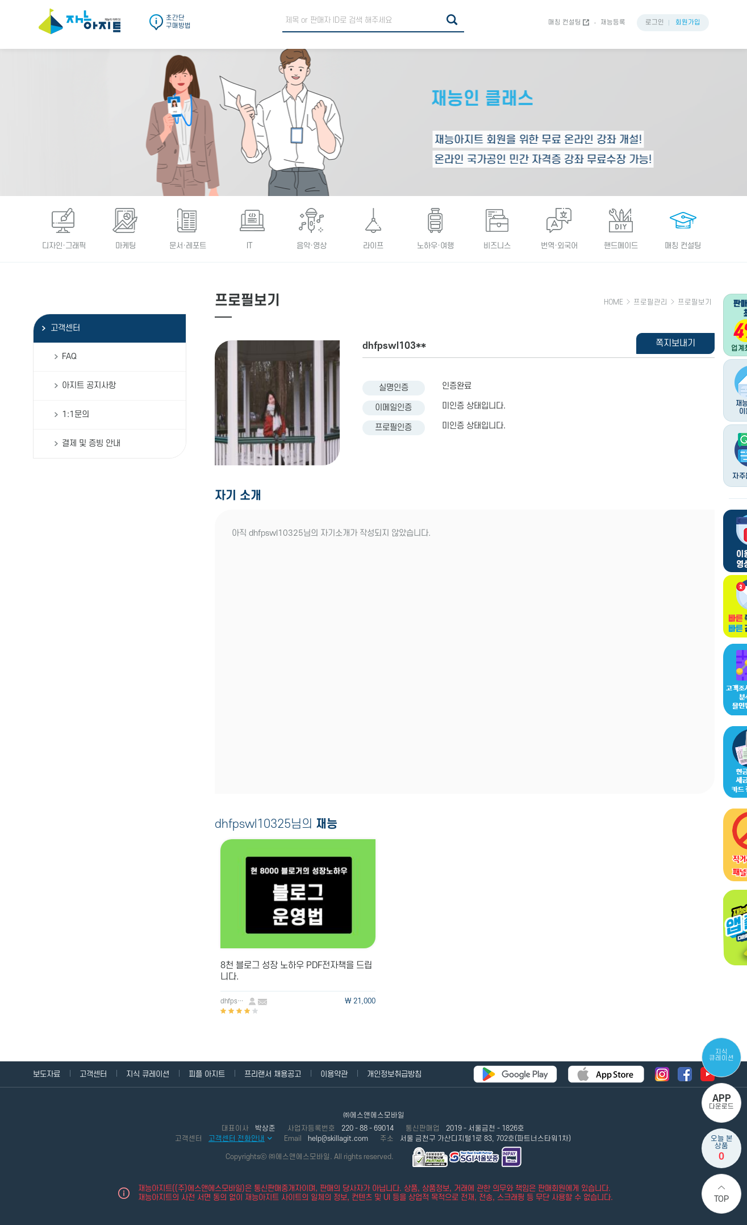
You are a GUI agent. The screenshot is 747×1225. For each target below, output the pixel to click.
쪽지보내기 (675, 343)
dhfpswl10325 (234, 1001)
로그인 (654, 22)
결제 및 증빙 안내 (91, 443)
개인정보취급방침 (394, 1074)
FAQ (69, 356)
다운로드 (721, 1102)
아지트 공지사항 (89, 385)
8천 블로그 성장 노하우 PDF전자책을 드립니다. (296, 971)
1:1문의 (75, 414)
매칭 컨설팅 (564, 22)
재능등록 (612, 22)
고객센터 (65, 328)
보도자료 (46, 1074)
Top (721, 1199)
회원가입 (687, 22)
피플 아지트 (207, 1074)
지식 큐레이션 (721, 1055)
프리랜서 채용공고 (272, 1074)
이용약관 (334, 1074)
